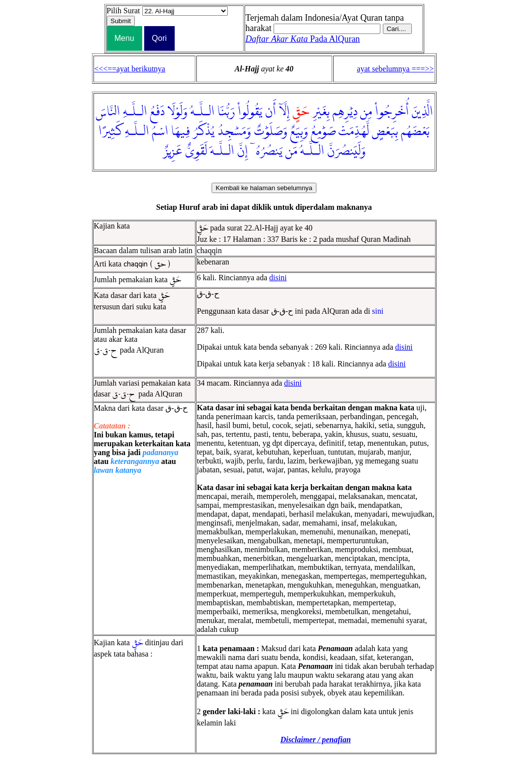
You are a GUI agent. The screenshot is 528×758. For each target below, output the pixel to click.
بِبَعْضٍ (385, 131)
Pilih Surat (123, 10)
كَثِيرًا (110, 131)
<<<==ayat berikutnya (129, 69)
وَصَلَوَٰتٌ (270, 131)
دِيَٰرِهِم (345, 112)
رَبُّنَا (226, 112)
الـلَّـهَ (222, 151)
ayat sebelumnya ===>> (395, 69)
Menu (124, 38)
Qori (159, 38)
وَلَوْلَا (177, 112)
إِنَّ (242, 151)
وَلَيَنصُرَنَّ (346, 151)
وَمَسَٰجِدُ (234, 131)
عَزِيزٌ (172, 151)
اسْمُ (160, 131)
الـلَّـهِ (135, 112)
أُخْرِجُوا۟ (392, 112)
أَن (270, 112)
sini (377, 311)
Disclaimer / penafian (315, 739)
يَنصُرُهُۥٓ (266, 151)
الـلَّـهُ (202, 112)
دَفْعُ (157, 112)
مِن (366, 112)
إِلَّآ (284, 112)
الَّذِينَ (422, 112)
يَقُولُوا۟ (250, 112)
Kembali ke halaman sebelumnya (264, 188)
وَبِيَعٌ (299, 131)
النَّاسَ (107, 112)
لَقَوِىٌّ (196, 151)
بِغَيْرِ (321, 112)
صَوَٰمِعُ (323, 131)
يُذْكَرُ (204, 131)
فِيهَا (180, 131)
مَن (291, 151)
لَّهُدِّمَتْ (354, 131)
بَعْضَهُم (415, 131)
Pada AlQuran (303, 39)
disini (278, 277)
